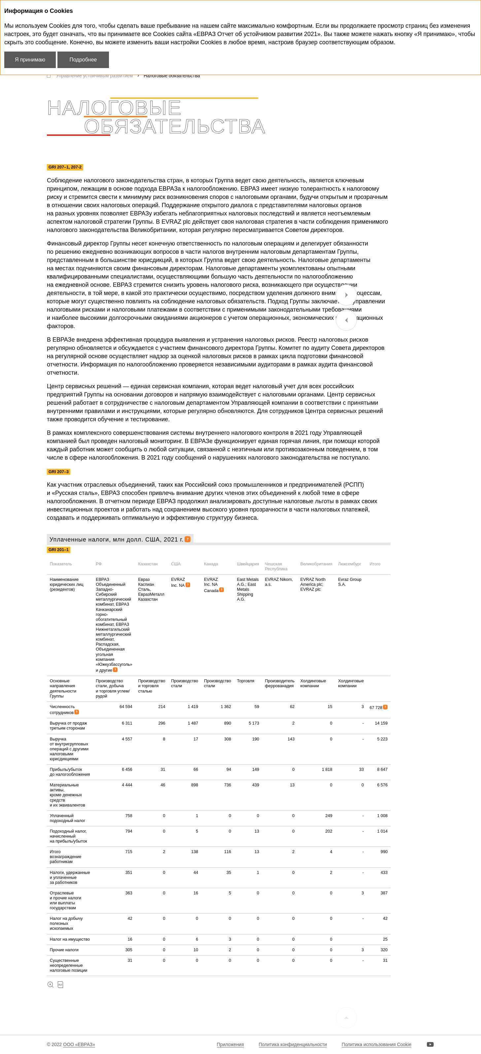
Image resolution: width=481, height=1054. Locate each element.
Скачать (60, 984)
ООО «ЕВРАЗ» (79, 1044)
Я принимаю (30, 59)
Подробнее (83, 59)
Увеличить (50, 984)
